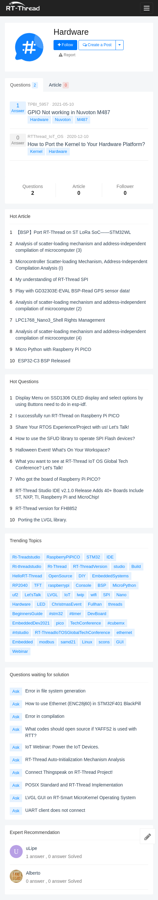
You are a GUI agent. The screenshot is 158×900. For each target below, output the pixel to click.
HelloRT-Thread (27, 575)
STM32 (93, 557)
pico (60, 623)
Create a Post (97, 45)
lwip (80, 594)
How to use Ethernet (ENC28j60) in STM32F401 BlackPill (83, 703)
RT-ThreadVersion (90, 566)
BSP (102, 585)
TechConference (85, 623)
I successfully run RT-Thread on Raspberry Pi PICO (67, 415)
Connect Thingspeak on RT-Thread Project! (69, 772)
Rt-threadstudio (26, 566)
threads (115, 604)
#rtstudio (20, 632)
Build (136, 566)
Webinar (20, 651)
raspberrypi (58, 585)
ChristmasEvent (66, 604)
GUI (120, 641)
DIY (82, 575)
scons (104, 641)
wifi (94, 594)
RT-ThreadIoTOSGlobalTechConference (72, 632)
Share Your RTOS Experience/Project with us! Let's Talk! (72, 427)
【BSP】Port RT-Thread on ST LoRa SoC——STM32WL (73, 232)
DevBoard (97, 613)
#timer (75, 613)
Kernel (36, 151)
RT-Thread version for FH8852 (46, 508)
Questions (24, 85)
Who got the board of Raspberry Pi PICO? (58, 479)
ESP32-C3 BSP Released (44, 360)
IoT (67, 594)
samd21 (68, 641)
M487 (82, 119)
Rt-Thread (57, 566)
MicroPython (124, 585)
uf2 (15, 594)
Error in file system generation (55, 690)
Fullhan (95, 604)
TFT (38, 585)
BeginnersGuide (27, 613)
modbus (46, 641)
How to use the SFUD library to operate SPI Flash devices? (75, 438)
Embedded (22, 641)
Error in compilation (45, 716)
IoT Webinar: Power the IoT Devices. (62, 746)
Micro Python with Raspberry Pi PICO (53, 349)
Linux (87, 641)
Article (59, 85)
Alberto (33, 873)
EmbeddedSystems (110, 575)
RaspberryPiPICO (63, 557)
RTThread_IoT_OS (45, 136)
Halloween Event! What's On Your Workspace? (63, 449)
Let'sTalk (33, 594)
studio (119, 566)
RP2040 (20, 585)
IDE (110, 557)
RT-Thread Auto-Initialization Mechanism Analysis (75, 759)
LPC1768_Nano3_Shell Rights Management (60, 320)
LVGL (52, 594)
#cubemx (116, 623)
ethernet (124, 632)
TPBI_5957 (38, 104)
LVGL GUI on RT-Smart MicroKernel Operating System (80, 797)
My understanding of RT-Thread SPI (52, 279)
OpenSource (60, 575)
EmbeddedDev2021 (31, 623)
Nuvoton (62, 119)
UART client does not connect (55, 810)
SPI (106, 594)
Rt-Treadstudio (26, 557)
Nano (121, 594)
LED (41, 604)
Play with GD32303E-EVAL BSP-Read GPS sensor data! (73, 290)
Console (83, 585)
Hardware (39, 119)
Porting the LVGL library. (42, 519)
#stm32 (56, 613)
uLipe (31, 848)
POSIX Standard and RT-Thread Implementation (74, 784)
